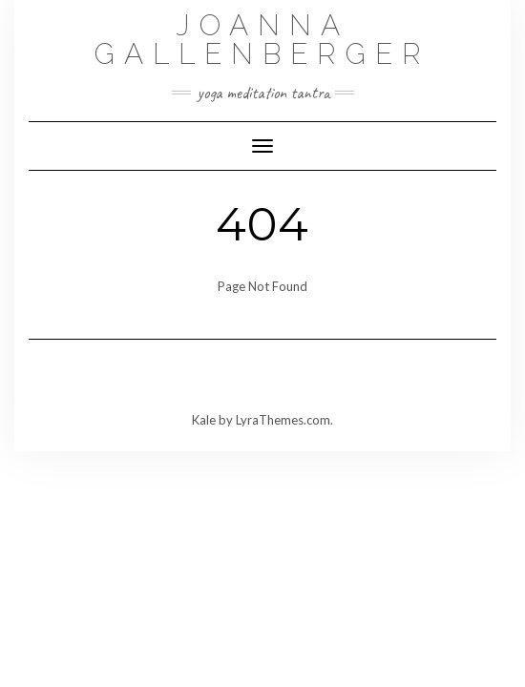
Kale (204, 419)
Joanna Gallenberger (262, 40)
